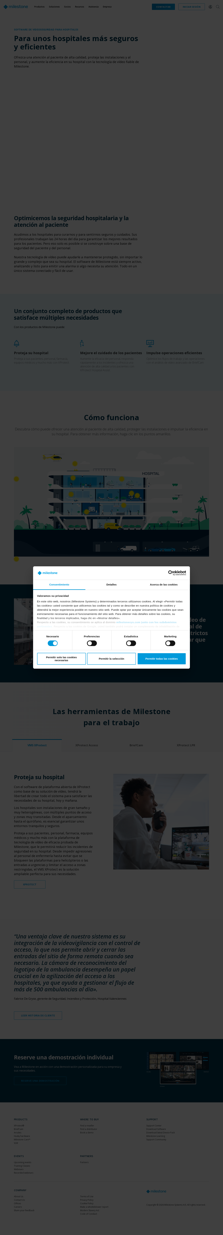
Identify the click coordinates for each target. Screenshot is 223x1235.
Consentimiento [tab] (59, 584)
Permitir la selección (111, 658)
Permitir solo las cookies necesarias (61, 659)
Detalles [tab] (111, 584)
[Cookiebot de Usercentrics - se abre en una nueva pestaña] (171, 573)
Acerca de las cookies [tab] (164, 584)
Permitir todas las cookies (161, 658)
